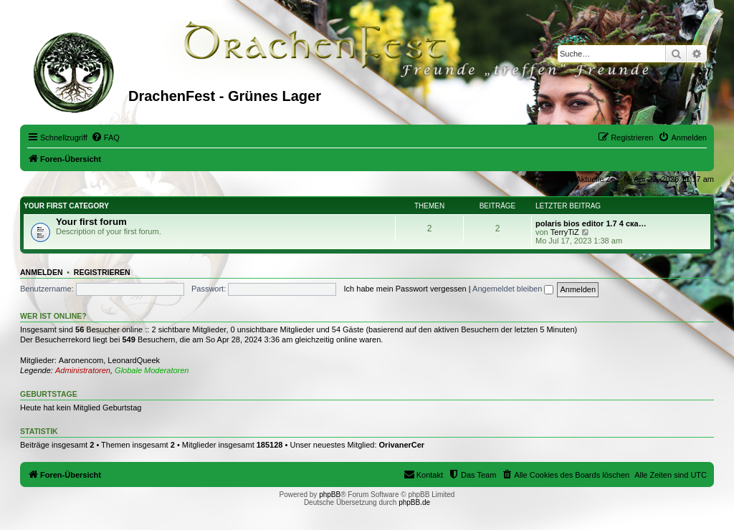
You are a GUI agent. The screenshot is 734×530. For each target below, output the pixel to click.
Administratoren (82, 370)
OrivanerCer (402, 444)
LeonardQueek (134, 360)
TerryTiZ (564, 232)
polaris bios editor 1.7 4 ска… (591, 223)
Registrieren (102, 272)
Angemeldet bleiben (512, 288)
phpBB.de (414, 502)
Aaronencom (81, 360)
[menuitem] (105, 137)
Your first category (66, 206)
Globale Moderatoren (152, 370)
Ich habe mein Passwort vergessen (405, 288)
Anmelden (41, 272)
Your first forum (91, 221)
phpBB (329, 494)
